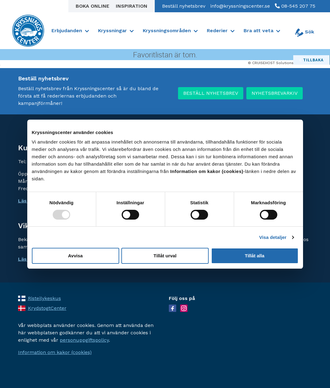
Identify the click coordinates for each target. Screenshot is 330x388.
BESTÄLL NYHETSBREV (210, 93)
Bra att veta (258, 30)
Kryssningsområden (167, 30)
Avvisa (75, 255)
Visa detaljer (272, 237)
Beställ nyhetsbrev (183, 6)
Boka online (93, 6)
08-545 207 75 (297, 6)
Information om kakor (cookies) (55, 352)
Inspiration (131, 6)
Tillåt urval (165, 255)
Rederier (217, 30)
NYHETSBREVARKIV (275, 93)
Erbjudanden (66, 30)
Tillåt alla (254, 255)
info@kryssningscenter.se (240, 6)
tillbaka (313, 60)
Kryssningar (112, 30)
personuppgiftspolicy (84, 340)
